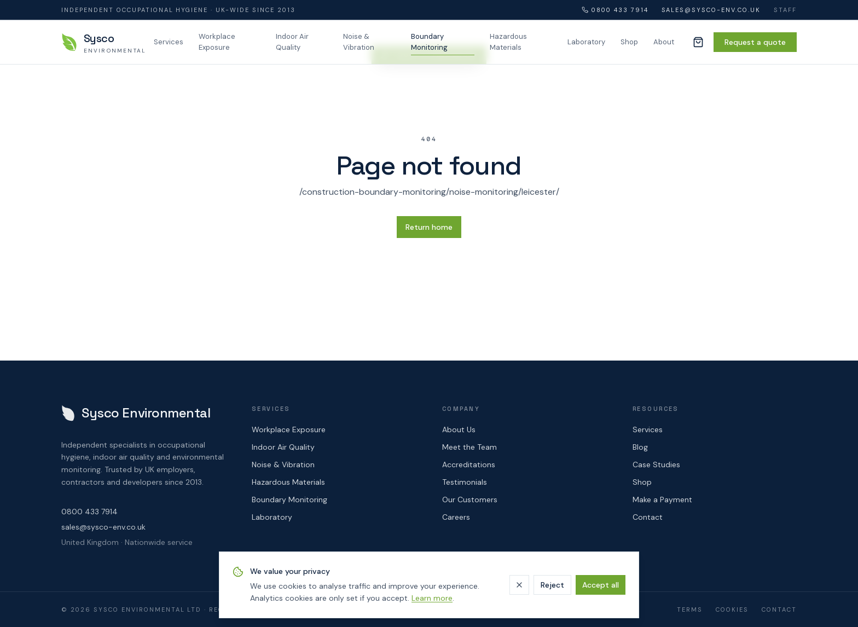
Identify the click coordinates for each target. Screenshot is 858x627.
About (663, 42)
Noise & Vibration (358, 42)
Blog (640, 447)
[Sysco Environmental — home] (101, 42)
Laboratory (586, 42)
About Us (459, 429)
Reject (552, 585)
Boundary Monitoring (429, 42)
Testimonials (464, 482)
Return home (429, 227)
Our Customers (469, 499)
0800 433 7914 (615, 10)
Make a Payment (662, 499)
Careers (456, 517)
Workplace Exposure (217, 42)
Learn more (432, 598)
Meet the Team (469, 447)
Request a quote (755, 42)
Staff (785, 10)
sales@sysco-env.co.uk (711, 10)
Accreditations (468, 464)
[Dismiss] (519, 585)
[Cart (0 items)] (698, 42)
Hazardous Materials (508, 42)
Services (168, 42)
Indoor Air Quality (292, 42)
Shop (629, 42)
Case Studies (656, 464)
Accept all (600, 585)
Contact (648, 517)
